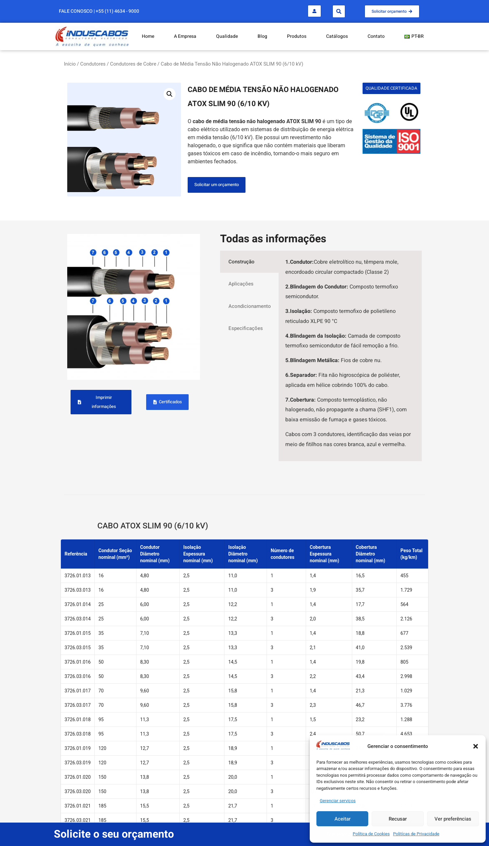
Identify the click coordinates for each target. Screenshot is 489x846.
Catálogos (337, 36)
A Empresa (185, 36)
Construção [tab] (241, 261)
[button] (475, 746)
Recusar (398, 819)
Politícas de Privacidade (416, 833)
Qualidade (227, 36)
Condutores (93, 64)
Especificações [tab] (245, 328)
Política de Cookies (371, 833)
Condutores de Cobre (133, 64)
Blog (262, 36)
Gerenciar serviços (338, 800)
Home (148, 36)
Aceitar (342, 819)
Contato (376, 36)
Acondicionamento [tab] (249, 306)
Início (70, 64)
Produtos (296, 36)
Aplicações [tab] (241, 283)
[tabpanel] (350, 356)
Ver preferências (452, 819)
